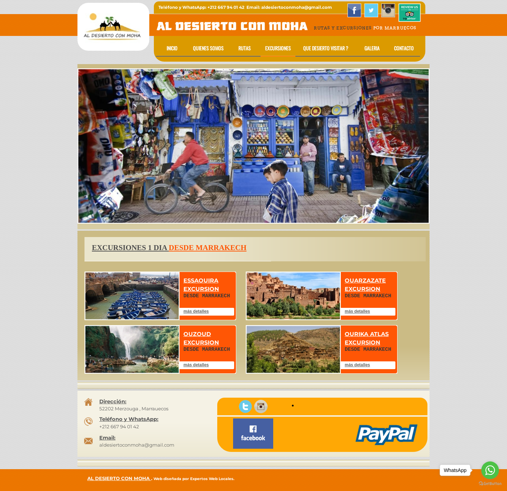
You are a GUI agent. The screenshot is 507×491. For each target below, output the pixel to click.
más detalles (196, 311)
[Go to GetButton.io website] (490, 483)
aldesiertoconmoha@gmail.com (136, 445)
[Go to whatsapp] (490, 470)
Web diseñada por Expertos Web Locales (193, 479)
